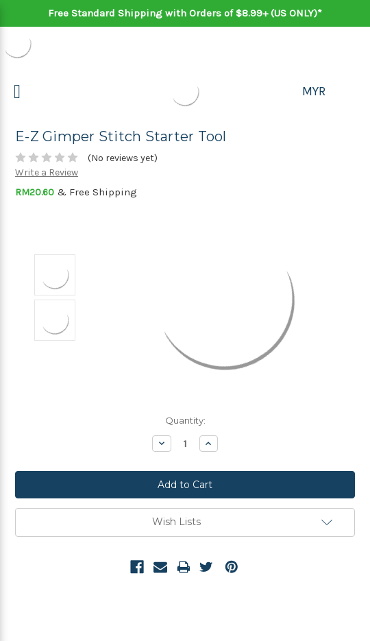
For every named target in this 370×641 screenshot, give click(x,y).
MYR (313, 91)
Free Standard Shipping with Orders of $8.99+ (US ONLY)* (185, 13)
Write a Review (46, 172)
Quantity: (185, 420)
